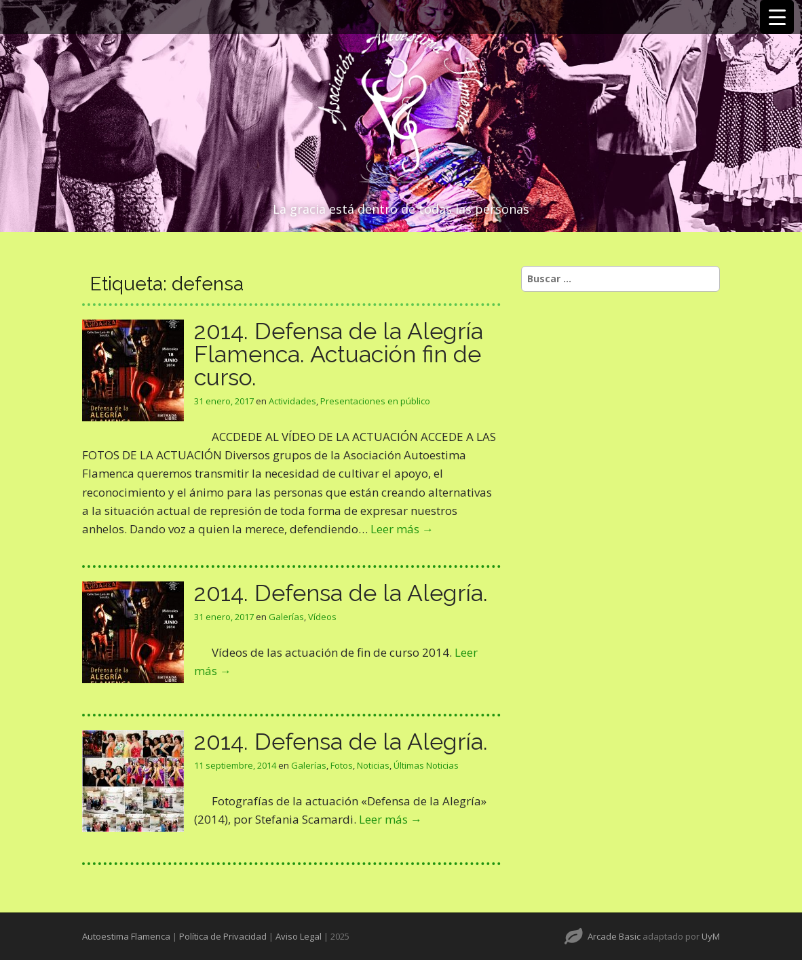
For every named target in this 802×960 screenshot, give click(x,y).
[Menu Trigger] (777, 17)
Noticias (373, 765)
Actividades (292, 401)
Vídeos (322, 617)
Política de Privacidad (223, 936)
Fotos (341, 765)
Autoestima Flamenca (126, 936)
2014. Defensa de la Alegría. (341, 593)
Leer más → (402, 529)
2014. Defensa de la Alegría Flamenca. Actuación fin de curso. (338, 354)
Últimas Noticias (426, 765)
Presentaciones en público (375, 401)
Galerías (286, 617)
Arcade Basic (614, 936)
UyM (711, 936)
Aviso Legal (298, 936)
